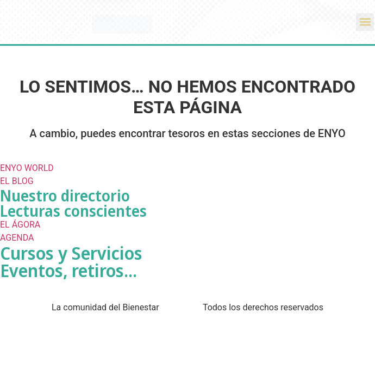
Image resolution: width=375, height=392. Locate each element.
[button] (365, 22)
